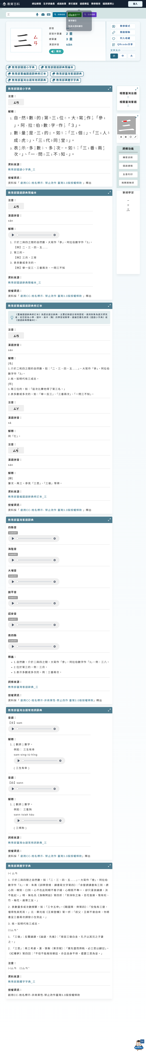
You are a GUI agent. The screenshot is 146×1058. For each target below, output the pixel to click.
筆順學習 (128, 192)
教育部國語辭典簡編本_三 (24, 282)
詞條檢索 (59, 14)
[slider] (34, 235)
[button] (73, 4)
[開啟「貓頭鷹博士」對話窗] (139, 1045)
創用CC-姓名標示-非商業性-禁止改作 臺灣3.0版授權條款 (57, 700)
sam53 (13, 554)
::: (1, 4)
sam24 (13, 533)
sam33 (13, 576)
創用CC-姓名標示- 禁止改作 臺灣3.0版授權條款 (51, 183)
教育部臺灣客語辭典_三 (23, 687)
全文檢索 (74, 14)
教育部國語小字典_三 (22, 169)
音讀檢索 (89, 14)
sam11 (13, 597)
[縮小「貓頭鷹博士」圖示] (142, 1041)
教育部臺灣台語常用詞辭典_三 (27, 842)
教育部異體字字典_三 (22, 981)
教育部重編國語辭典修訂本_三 (27, 496)
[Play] (13, 235)
